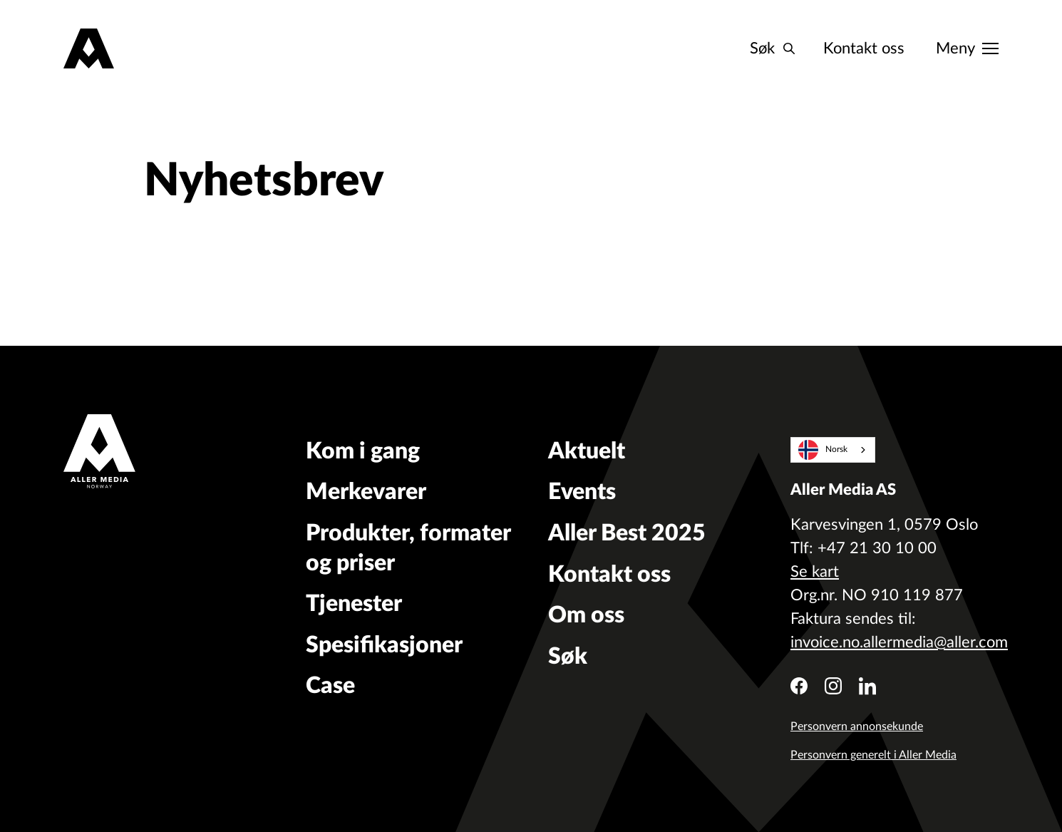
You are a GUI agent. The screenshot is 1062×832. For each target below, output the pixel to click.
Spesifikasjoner (384, 645)
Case (330, 685)
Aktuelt (586, 451)
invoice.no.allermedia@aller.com (899, 642)
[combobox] (832, 450)
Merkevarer (366, 492)
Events (582, 492)
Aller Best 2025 (627, 533)
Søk (567, 656)
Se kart (814, 572)
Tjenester (354, 603)
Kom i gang (363, 451)
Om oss (586, 615)
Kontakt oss (863, 48)
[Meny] (967, 49)
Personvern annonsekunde (856, 726)
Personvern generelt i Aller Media (873, 755)
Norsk (823, 450)
